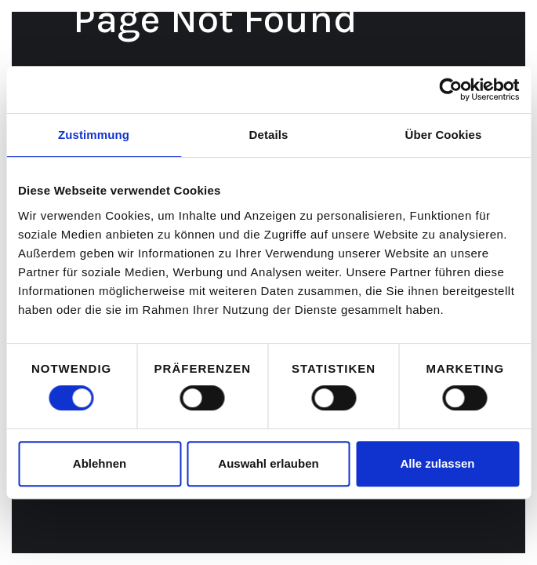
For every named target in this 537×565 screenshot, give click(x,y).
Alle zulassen (437, 463)
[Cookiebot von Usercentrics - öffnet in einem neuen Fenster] (450, 89)
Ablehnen (99, 463)
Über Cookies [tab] (443, 134)
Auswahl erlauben (268, 463)
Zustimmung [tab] (93, 134)
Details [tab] (268, 134)
